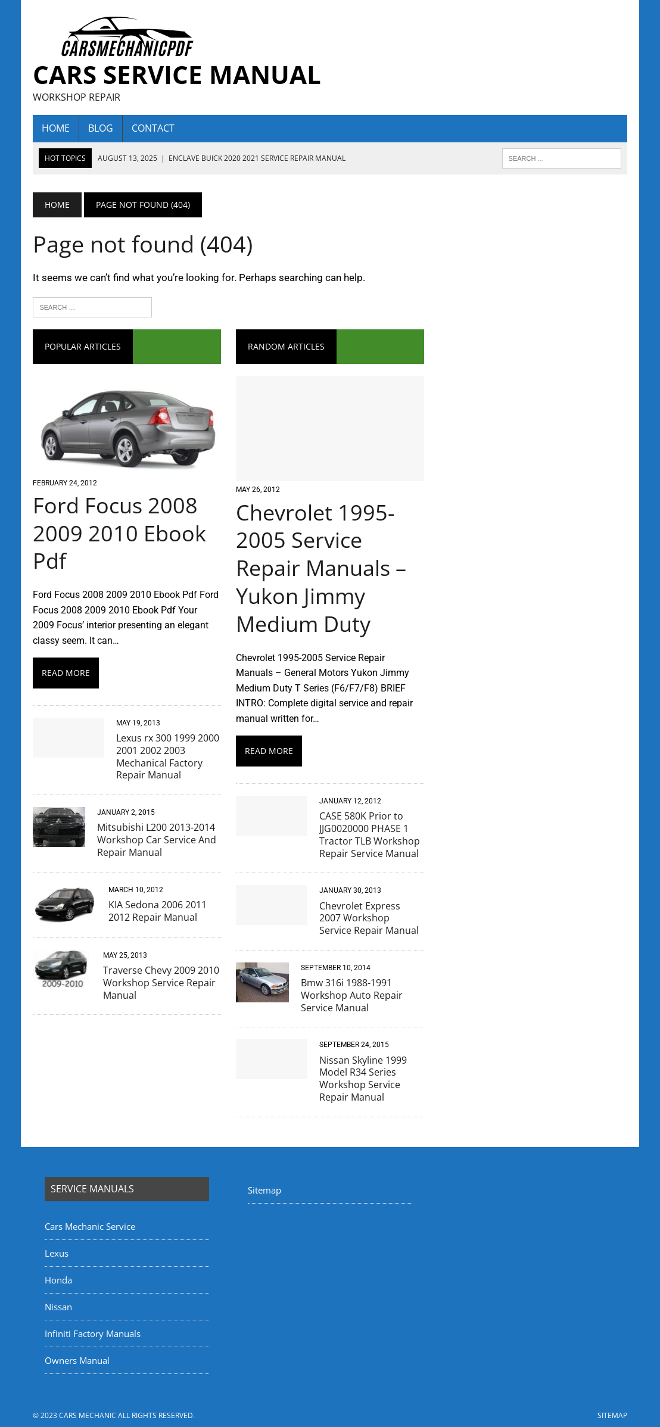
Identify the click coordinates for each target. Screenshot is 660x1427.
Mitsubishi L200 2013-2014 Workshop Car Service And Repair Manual (156, 840)
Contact (153, 128)
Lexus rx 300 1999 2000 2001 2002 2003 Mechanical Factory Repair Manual (167, 756)
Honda (58, 1280)
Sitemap (264, 1190)
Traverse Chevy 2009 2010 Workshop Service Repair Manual (161, 983)
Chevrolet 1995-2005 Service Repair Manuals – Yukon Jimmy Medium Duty (321, 568)
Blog (100, 128)
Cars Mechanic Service (90, 1226)
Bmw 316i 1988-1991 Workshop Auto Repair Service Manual (352, 995)
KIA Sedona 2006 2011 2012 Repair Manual (157, 911)
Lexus (57, 1253)
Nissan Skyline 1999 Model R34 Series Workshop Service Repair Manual (363, 1079)
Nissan (58, 1307)
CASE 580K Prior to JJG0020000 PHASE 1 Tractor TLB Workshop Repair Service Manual (369, 834)
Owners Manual (77, 1360)
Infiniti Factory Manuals (93, 1333)
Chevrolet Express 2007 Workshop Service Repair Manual (369, 918)
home (56, 128)
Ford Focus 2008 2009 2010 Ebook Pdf (119, 533)
